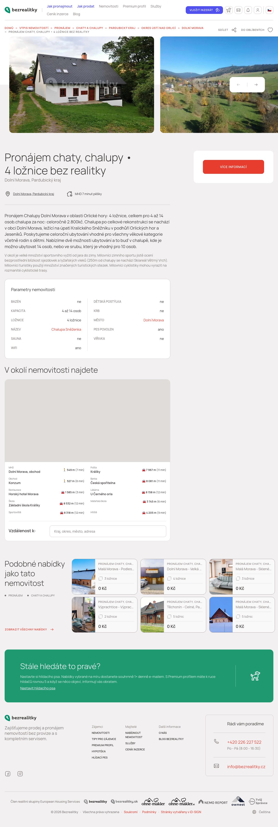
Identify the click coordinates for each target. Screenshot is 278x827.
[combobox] (108, 531)
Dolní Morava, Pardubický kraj (33, 194)
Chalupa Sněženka (66, 329)
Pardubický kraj (122, 28)
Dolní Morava (192, 28)
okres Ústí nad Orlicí (159, 28)
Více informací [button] (233, 167)
